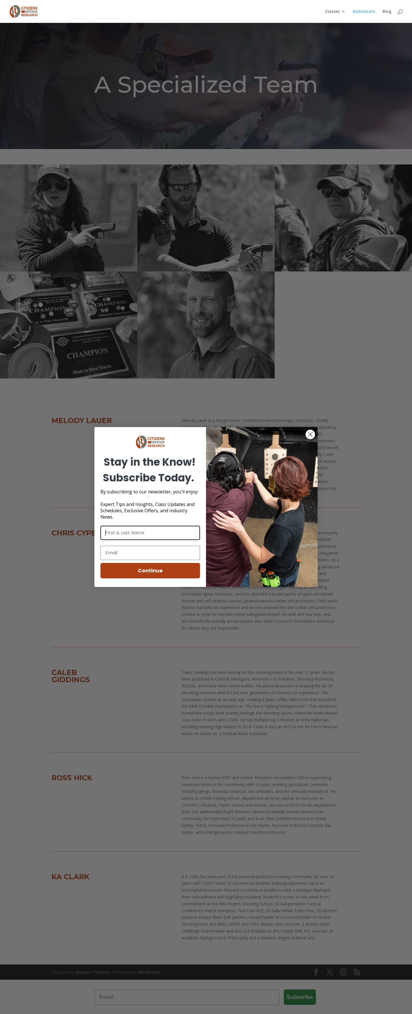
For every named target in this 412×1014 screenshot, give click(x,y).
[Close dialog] (310, 434)
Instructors (364, 11)
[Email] (150, 553)
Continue (150, 570)
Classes (332, 11)
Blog (387, 11)
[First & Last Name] (150, 533)
